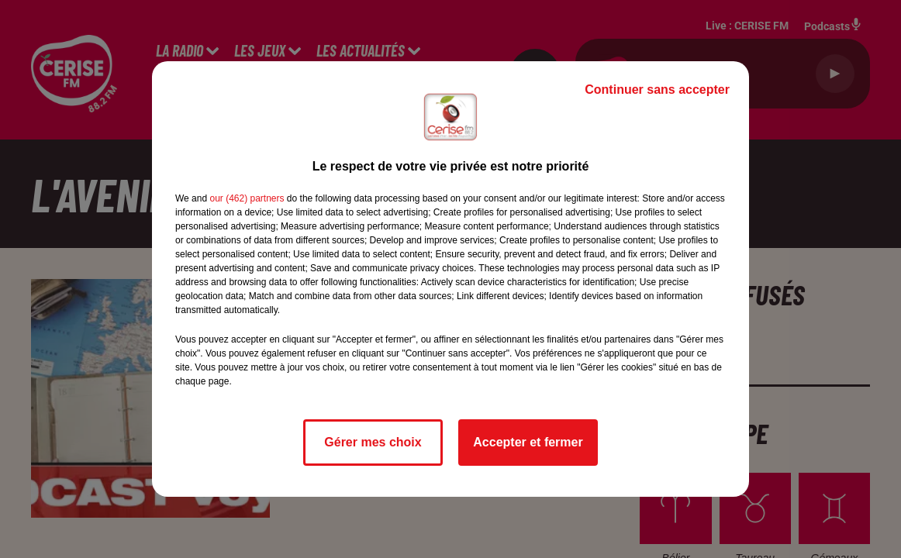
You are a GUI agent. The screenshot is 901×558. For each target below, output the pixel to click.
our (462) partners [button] (246, 198)
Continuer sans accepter (657, 89)
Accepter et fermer (527, 442)
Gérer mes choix (372, 442)
